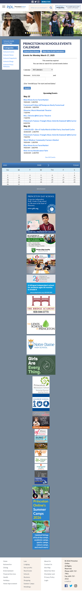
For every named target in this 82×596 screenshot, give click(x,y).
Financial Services (9, 574)
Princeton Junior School (41, 192)
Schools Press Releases (8, 65)
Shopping (27, 580)
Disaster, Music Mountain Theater (37, 110)
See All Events (50, 157)
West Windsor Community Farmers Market (41, 140)
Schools (26, 574)
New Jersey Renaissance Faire (36, 151)
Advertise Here (49, 571)
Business (27, 577)
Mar (39, 165)
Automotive (7, 564)
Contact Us (48, 564)
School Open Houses (31, 51)
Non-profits (28, 568)
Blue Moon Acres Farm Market (36, 100)
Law (25, 561)
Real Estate (28, 571)
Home (5, 561)
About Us (47, 561)
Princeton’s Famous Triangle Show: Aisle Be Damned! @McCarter (50, 121)
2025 (5, 165)
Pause (56, 33)
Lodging (27, 564)
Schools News (8, 55)
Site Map (47, 568)
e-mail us (68, 581)
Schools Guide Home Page (9, 42)
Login (46, 580)
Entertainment (8, 571)
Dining (5, 568)
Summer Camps (29, 583)
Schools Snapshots (10, 58)
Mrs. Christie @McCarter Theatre (37, 116)
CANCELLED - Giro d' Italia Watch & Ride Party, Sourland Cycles (49, 129)
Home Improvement (10, 583)
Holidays (6, 580)
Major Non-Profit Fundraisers (53, 51)
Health (5, 577)
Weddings (27, 587)
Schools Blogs (8, 61)
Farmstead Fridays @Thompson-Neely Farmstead (44, 105)
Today (76, 165)
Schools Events (8, 52)
